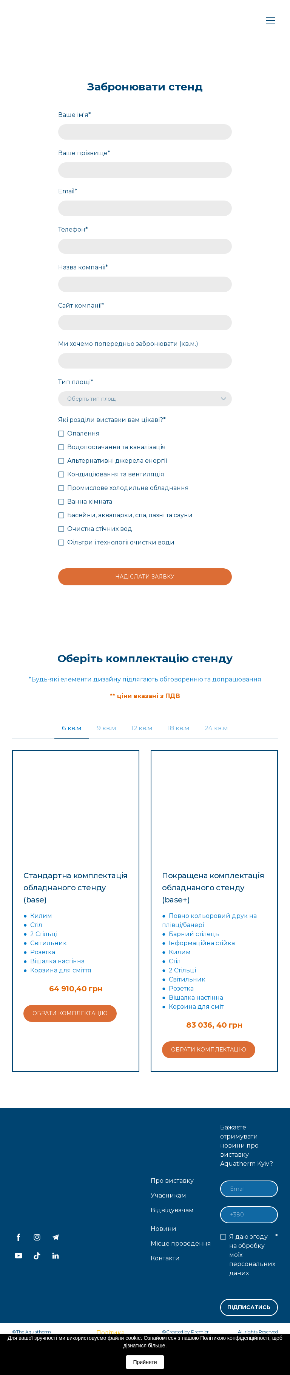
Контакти (165, 1258)
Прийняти (145, 1362)
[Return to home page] (40, 20)
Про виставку (172, 1180)
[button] (71, 728)
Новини (163, 1228)
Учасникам (168, 1195)
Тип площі (75, 382)
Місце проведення (181, 1243)
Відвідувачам (172, 1210)
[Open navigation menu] (270, 20)
